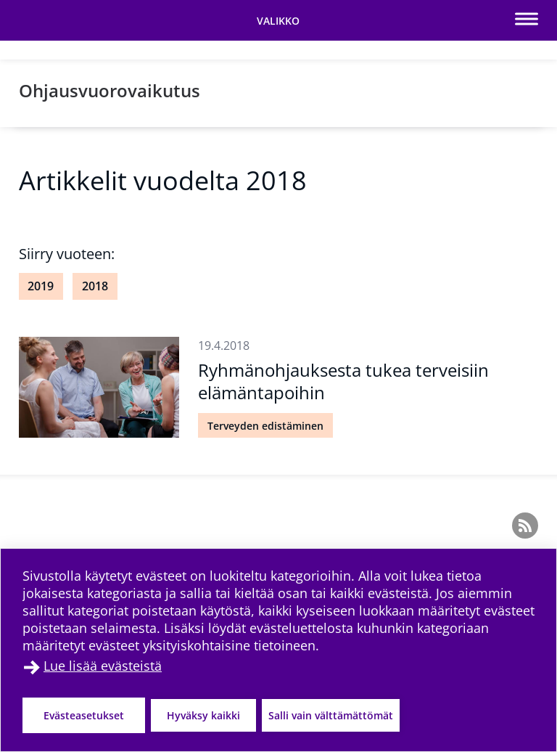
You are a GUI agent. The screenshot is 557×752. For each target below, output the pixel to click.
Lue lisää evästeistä (103, 665)
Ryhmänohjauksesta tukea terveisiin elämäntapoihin (343, 381)
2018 (95, 286)
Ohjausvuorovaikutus (109, 90)
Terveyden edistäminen (265, 426)
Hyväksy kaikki (203, 715)
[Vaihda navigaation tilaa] (278, 20)
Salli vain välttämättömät (330, 715)
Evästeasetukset (84, 715)
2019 (41, 286)
